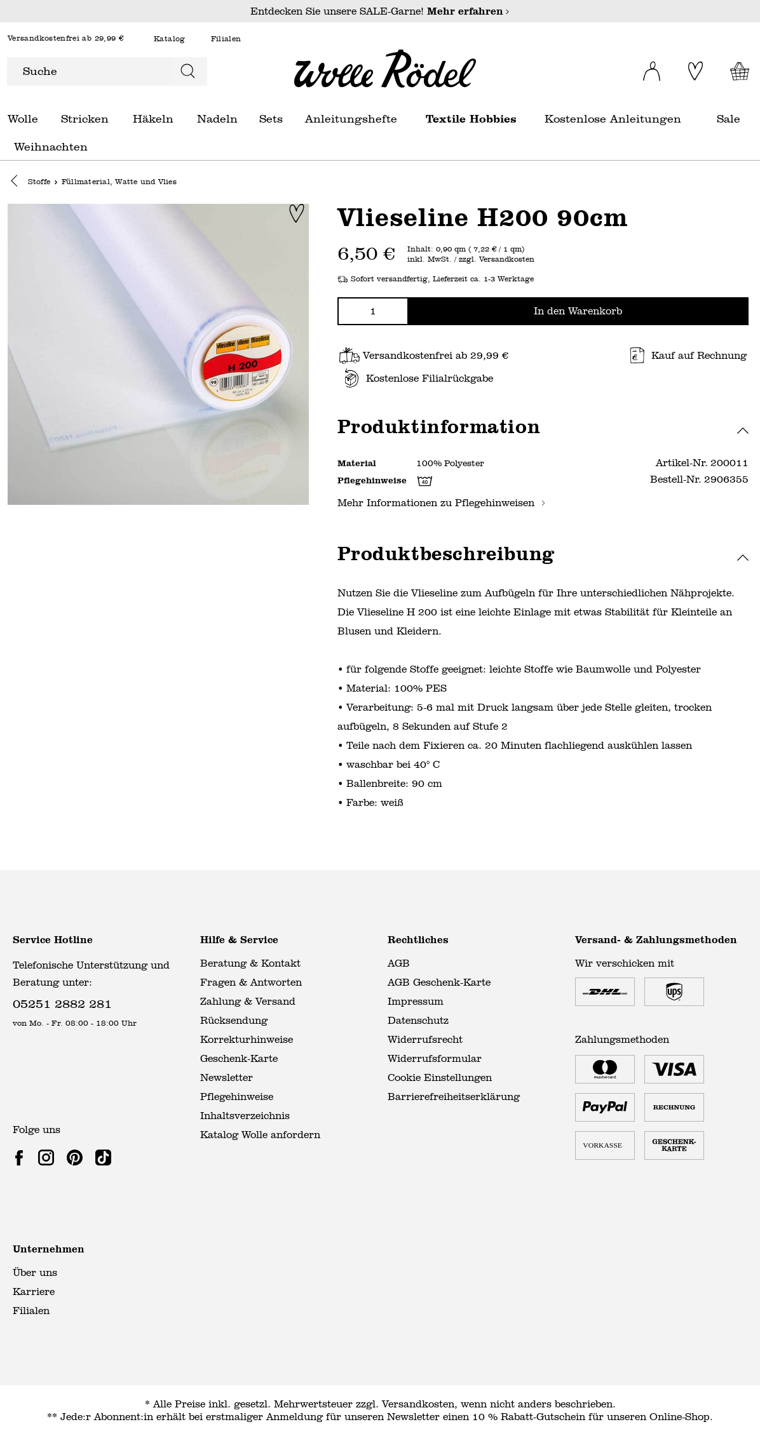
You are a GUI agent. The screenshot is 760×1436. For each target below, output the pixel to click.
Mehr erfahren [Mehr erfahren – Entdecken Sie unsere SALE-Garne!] (468, 11)
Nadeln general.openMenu (250, 118)
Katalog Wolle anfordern (260, 1135)
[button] (17, 182)
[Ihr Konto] (646, 67)
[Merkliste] (694, 71)
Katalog (170, 39)
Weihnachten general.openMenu (752, 146)
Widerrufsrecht (425, 1039)
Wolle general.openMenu (51, 118)
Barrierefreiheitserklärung (454, 1096)
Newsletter (226, 1077)
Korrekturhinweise (246, 1039)
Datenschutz (418, 1020)
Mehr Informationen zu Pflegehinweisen (441, 503)
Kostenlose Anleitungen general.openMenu (707, 118)
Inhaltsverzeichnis (245, 1116)
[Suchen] (189, 71)
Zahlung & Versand (247, 1001)
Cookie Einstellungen (440, 1077)
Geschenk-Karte (239, 1058)
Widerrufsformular (435, 1058)
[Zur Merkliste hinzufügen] (297, 214)
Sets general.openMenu (296, 118)
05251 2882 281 (62, 1003)
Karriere (34, 1291)
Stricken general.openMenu (124, 118)
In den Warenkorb (578, 311)
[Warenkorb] (737, 71)
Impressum (416, 1001)
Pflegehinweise (236, 1096)
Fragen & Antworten (251, 982)
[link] (22, 1157)
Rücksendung (234, 1020)
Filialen (226, 39)
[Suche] (89, 71)
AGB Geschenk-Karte (439, 982)
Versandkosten (418, 1404)
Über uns (35, 1272)
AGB (399, 963)
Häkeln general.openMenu (187, 118)
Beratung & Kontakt (250, 963)
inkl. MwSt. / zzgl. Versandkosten (470, 260)
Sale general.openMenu (752, 118)
